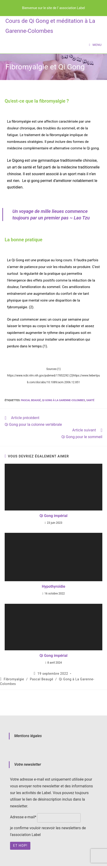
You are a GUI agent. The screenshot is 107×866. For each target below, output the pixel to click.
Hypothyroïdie (53, 586)
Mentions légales (28, 736)
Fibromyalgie (14, 679)
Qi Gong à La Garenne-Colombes (63, 400)
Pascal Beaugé (31, 400)
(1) (45, 346)
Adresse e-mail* (23, 817)
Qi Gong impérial (53, 516)
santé (90, 400)
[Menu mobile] (95, 45)
